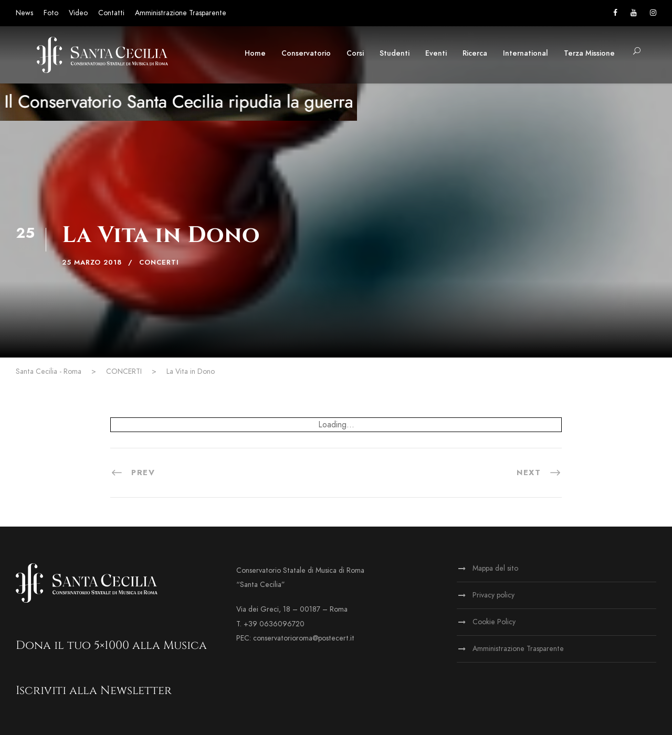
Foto (51, 13)
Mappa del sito (495, 568)
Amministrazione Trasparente (180, 13)
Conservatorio (306, 53)
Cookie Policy (494, 622)
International (525, 53)
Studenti (395, 53)
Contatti (111, 13)
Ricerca (475, 53)
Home (255, 53)
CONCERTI (159, 262)
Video (78, 13)
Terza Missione (589, 53)
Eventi (436, 53)
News (24, 13)
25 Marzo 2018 (92, 262)
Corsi (355, 53)
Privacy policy (493, 595)
